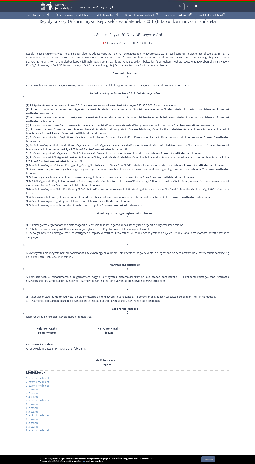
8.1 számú (32, 419)
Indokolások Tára (106, 15)
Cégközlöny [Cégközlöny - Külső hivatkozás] (106, 7)
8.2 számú (32, 422)
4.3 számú (32, 396)
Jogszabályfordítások (178, 15)
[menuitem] (37, 15)
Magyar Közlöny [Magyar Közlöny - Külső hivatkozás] (89, 7)
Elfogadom (208, 459)
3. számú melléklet (37, 385)
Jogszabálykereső (37, 15)
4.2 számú (32, 393)
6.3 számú (32, 411)
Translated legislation (210, 15)
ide (84, 461)
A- (180, 6)
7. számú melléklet (37, 415)
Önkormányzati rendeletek (72, 15)
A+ (188, 6)
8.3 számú (32, 426)
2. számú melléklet (37, 382)
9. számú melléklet (37, 430)
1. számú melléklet (37, 378)
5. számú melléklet (37, 400)
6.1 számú (32, 404)
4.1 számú (32, 389)
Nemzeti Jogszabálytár (64, 6)
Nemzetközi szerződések (141, 15)
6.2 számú (32, 408)
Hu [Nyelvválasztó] (196, 6)
